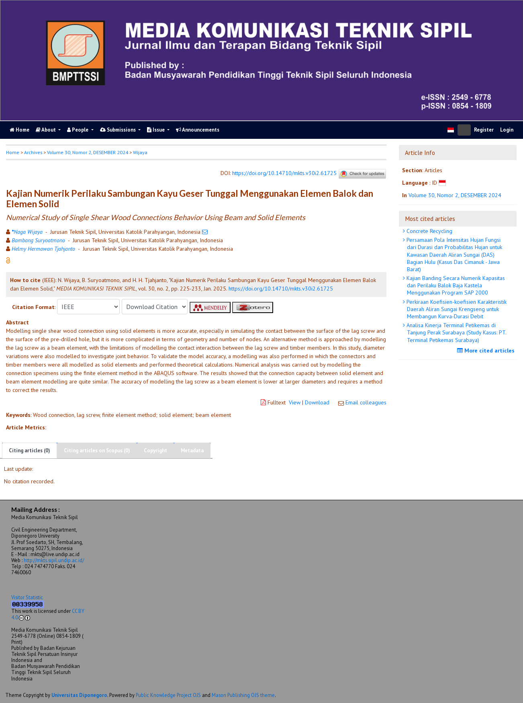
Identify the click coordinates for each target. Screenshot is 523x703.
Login (506, 129)
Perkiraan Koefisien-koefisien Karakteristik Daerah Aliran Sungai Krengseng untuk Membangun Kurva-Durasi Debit (456, 309)
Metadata (192, 450)
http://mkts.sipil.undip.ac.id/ (54, 560)
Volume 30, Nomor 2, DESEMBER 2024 (87, 152)
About (46, 129)
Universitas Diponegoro (79, 695)
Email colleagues (365, 402)
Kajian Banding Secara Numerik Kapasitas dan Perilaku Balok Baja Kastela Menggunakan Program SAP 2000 (455, 285)
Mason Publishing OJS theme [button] (243, 695)
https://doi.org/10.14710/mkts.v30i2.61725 (284, 173)
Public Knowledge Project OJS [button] (168, 695)
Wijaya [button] (140, 152)
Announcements (197, 129)
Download (317, 402)
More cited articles (487, 350)
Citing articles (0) (29, 450)
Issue (156, 129)
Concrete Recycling (428, 231)
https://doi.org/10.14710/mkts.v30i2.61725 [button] (281, 288)
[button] (8, 260)
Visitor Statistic (27, 597)
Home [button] (12, 152)
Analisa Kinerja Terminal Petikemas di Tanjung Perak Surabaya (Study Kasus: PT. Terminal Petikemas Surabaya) (456, 332)
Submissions (118, 129)
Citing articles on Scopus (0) (97, 450)
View (294, 402)
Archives (33, 152)
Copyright (155, 450)
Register (484, 129)
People (78, 129)
